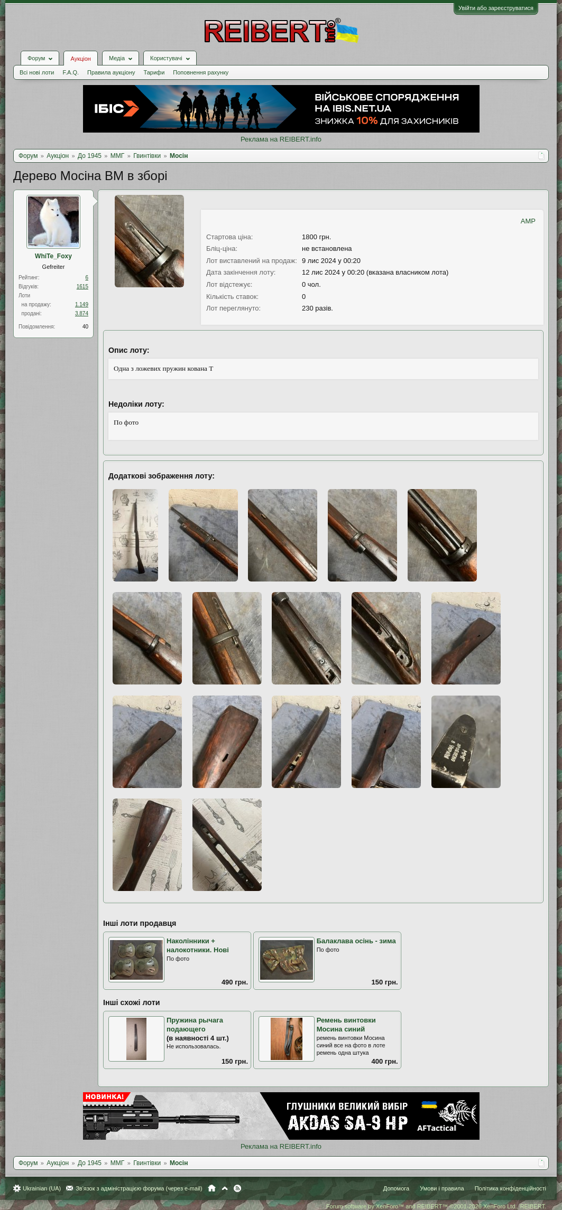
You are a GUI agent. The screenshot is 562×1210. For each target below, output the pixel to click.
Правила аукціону (111, 72)
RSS (237, 1188)
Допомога (396, 1188)
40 (85, 327)
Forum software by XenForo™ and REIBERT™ (436, 1206)
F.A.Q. (70, 72)
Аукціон (80, 58)
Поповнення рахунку (200, 72)
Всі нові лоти (37, 72)
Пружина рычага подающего (195, 1024)
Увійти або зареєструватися (495, 8)
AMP (528, 221)
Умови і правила (442, 1188)
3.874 (81, 313)
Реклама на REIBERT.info (281, 139)
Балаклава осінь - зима (356, 941)
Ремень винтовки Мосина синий (346, 1024)
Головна (212, 1188)
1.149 (81, 304)
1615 (82, 286)
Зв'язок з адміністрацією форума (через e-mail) (139, 1188)
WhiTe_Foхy (53, 256)
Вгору (224, 1188)
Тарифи (154, 72)
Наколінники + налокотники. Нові (198, 945)
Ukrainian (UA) (42, 1188)
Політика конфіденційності (510, 1188)
